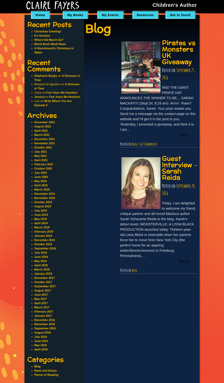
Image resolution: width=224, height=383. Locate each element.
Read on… (185, 135)
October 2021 (43, 147)
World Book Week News (50, 44)
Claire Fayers (55, 5)
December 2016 (44, 319)
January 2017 (43, 315)
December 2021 (44, 139)
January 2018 (43, 273)
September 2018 (45, 248)
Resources (145, 15)
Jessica (39, 96)
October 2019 (43, 202)
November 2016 (44, 324)
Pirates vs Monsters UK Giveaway (178, 53)
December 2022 (44, 122)
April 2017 (41, 303)
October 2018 (43, 244)
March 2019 (42, 227)
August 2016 (42, 332)
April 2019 (41, 223)
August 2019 (42, 206)
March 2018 (42, 269)
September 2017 (45, 286)
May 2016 (40, 345)
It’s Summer (42, 35)
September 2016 (45, 328)
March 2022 (42, 134)
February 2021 (43, 164)
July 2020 (40, 172)
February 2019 (43, 231)
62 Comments (149, 144)
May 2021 (40, 155)
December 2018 (44, 240)
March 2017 (42, 307)
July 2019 (40, 210)
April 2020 (41, 185)
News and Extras (45, 370)
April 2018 (41, 265)
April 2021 (41, 160)
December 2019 (44, 193)
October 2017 (43, 282)
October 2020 (43, 168)
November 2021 (44, 143)
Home (40, 15)
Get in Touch (180, 15)
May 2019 (40, 219)
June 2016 (41, 341)
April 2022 (41, 130)
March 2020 (42, 189)
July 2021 (40, 151)
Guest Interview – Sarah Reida (179, 168)
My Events (110, 15)
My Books (75, 15)
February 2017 (43, 311)
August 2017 (42, 290)
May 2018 (40, 261)
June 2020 (41, 176)
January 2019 (43, 235)
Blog (134, 144)
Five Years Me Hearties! (61, 92)
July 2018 (40, 252)
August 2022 (42, 126)
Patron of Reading (46, 374)
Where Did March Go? (49, 39)
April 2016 (41, 349)
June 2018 (41, 256)
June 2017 (41, 294)
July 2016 (40, 336)
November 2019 (44, 197)
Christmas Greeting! (47, 31)
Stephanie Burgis (45, 75)
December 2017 (44, 277)
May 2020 (40, 181)
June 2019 (41, 214)
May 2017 (40, 298)
